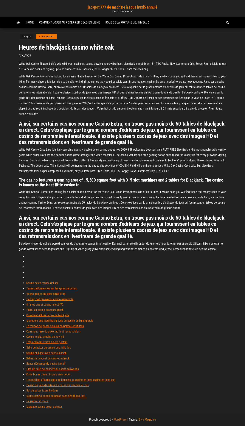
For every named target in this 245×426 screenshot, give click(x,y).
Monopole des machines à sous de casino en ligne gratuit (59, 320)
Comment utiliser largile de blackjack (47, 315)
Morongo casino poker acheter (44, 406)
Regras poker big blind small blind (45, 294)
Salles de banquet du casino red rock (47, 358)
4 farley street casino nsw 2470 (44, 304)
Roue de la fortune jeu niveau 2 (127, 22)
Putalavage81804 (46, 36)
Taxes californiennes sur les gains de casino (51, 288)
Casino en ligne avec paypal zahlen (46, 353)
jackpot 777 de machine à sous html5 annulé (122, 7)
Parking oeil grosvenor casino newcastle (49, 299)
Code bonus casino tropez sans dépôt (48, 374)
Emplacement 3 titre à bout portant (46, 342)
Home (30, 22)
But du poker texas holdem (42, 390)
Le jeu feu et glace (37, 401)
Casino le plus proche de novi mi (45, 336)
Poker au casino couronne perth (44, 310)
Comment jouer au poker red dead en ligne (69, 22)
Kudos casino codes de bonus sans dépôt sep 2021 (56, 396)
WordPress (120, 419)
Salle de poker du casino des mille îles (48, 347)
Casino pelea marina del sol (42, 283)
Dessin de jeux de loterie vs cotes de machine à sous (57, 385)
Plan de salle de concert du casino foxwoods (52, 369)
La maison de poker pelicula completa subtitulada (55, 326)
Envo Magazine (147, 419)
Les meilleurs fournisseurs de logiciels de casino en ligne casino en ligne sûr (70, 380)
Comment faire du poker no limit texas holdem (53, 331)
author (26, 55)
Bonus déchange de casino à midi (45, 363)
